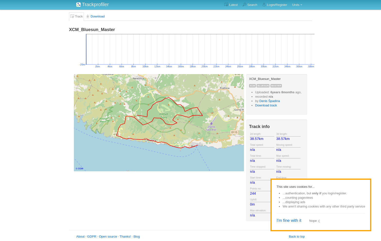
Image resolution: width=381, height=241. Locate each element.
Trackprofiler (92, 4)
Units (295, 5)
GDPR (91, 236)
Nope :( (314, 221)
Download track (266, 105)
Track (76, 16)
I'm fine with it (289, 220)
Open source (108, 236)
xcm (252, 85)
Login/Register (274, 5)
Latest (231, 5)
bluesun (263, 85)
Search (249, 5)
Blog (136, 236)
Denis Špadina (269, 101)
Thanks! (125, 236)
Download (95, 16)
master (276, 85)
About (80, 236)
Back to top (297, 236)
